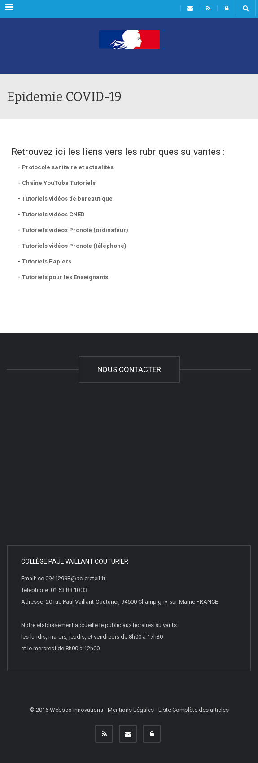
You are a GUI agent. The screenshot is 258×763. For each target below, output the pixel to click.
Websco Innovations (76, 709)
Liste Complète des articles (193, 709)
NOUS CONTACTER (129, 369)
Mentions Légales (131, 709)
